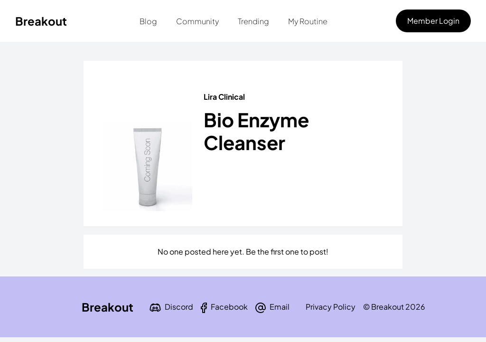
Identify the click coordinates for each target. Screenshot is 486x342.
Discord (179, 307)
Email (280, 307)
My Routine (307, 21)
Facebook (229, 307)
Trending (253, 21)
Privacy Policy (330, 307)
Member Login (433, 21)
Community (197, 21)
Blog (148, 21)
